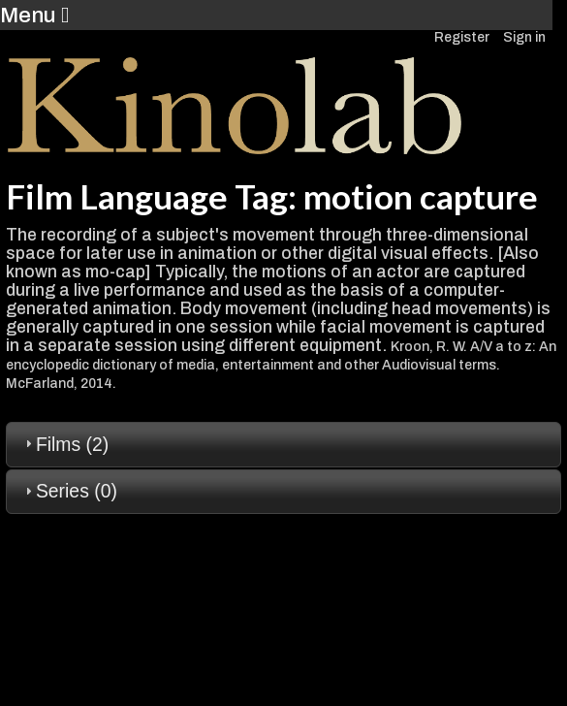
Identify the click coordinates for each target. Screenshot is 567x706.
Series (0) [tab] (68, 490)
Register (461, 37)
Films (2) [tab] (64, 444)
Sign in (524, 37)
